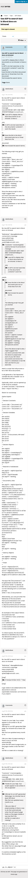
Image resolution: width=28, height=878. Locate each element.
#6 (25, 764)
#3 (25, 225)
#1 (25, 53)
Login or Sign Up (21, 1)
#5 (25, 711)
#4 (25, 656)
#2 (25, 95)
